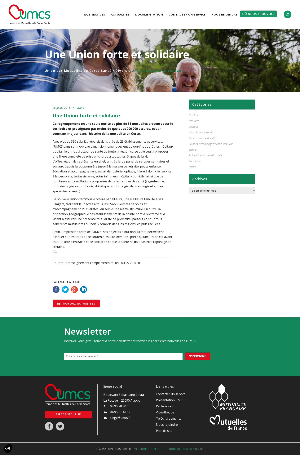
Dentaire (194, 121)
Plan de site (164, 431)
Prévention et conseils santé (205, 155)
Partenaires (164, 406)
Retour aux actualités (76, 303)
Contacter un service (170, 394)
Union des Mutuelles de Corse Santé (78, 71)
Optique (193, 126)
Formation (195, 161)
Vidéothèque (165, 412)
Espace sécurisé (68, 414)
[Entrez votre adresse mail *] (123, 356)
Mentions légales (147, 449)
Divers (121, 71)
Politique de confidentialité (183, 449)
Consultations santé (201, 132)
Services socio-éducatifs (203, 138)
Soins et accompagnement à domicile (211, 144)
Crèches (193, 115)
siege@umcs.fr (120, 418)
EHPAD (193, 149)
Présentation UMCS (170, 400)
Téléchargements (168, 418)
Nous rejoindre (167, 424)
